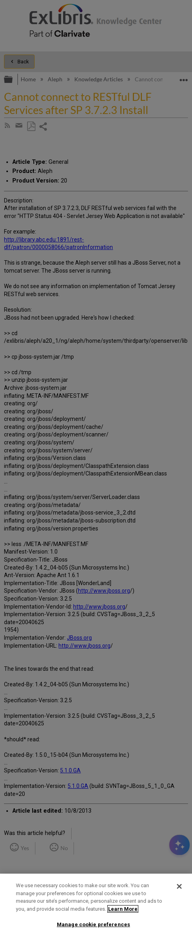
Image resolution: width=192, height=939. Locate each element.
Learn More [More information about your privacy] (123, 909)
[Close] (179, 886)
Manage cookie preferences (93, 924)
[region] (96, 906)
